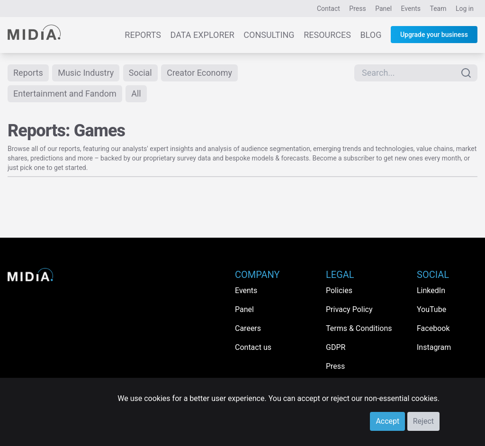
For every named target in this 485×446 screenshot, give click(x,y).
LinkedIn (431, 290)
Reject (423, 421)
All (136, 93)
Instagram (434, 347)
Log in (465, 8)
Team (438, 8)
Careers (248, 328)
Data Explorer (202, 35)
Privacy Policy (349, 309)
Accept (387, 421)
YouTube (431, 309)
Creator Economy (199, 73)
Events (411, 8)
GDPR (335, 347)
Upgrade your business (434, 34)
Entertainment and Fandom (65, 93)
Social (140, 73)
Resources (327, 35)
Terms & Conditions (359, 328)
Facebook (433, 328)
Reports (143, 35)
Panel (383, 8)
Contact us (253, 347)
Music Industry (86, 73)
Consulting (268, 35)
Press (357, 8)
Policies (339, 290)
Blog (370, 35)
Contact (328, 8)
